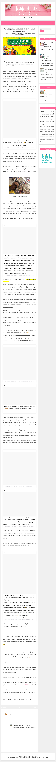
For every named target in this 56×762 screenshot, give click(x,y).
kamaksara (44, 136)
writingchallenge (50, 119)
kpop (41, 118)
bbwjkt (13, 33)
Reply (9, 719)
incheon (52, 134)
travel (52, 111)
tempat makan (51, 139)
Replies (10, 722)
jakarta (52, 123)
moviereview (42, 119)
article (47, 113)
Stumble (27, 699)
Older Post (35, 707)
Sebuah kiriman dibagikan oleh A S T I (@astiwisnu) (14, 381)
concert (41, 129)
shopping (47, 139)
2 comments (21, 34)
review (16, 34)
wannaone (48, 141)
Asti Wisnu (15, 725)
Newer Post (3, 707)
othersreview (43, 114)
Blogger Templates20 (45, 757)
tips (40, 141)
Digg (31, 699)
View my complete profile (45, 100)
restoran (41, 139)
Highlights (39, 23)
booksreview (26, 33)
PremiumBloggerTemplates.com (30, 757)
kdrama (47, 121)
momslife (33, 33)
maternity (45, 137)
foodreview (49, 134)
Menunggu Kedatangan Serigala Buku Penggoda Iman (19, 30)
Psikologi (32, 23)
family (30, 33)
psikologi (52, 121)
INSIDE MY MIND (27, 756)
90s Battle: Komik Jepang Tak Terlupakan (47, 57)
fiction (41, 126)
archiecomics (47, 132)
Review (8, 23)
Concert (26, 23)
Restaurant (48, 126)
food (46, 134)
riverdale (44, 139)
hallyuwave (49, 129)
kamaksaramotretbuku (50, 136)
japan (41, 136)
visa (45, 141)
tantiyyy (10, 714)
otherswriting (51, 124)
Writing (13, 23)
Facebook (10, 699)
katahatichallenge (43, 124)
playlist (52, 137)
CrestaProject (12, 757)
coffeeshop (52, 127)
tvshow (41, 132)
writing (52, 113)
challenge (52, 118)
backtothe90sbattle (49, 116)
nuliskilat (48, 137)
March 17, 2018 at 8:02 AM (17, 714)
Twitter (16, 699)
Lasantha (23, 757)
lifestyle (41, 137)
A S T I (17, 147)
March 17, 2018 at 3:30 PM (24, 725)
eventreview (45, 118)
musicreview (50, 114)
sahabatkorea (47, 131)
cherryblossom (46, 127)
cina (40, 134)
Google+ (21, 699)
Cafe (44, 132)
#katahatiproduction (43, 123)
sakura (52, 131)
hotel (53, 129)
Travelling (20, 23)
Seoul (41, 116)
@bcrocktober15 (23, 320)
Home (3, 23)
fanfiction (43, 134)
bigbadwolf (17, 33)
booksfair (21, 33)
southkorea (42, 113)
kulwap (44, 126)
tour (43, 141)
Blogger (36, 756)
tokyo (42, 141)
